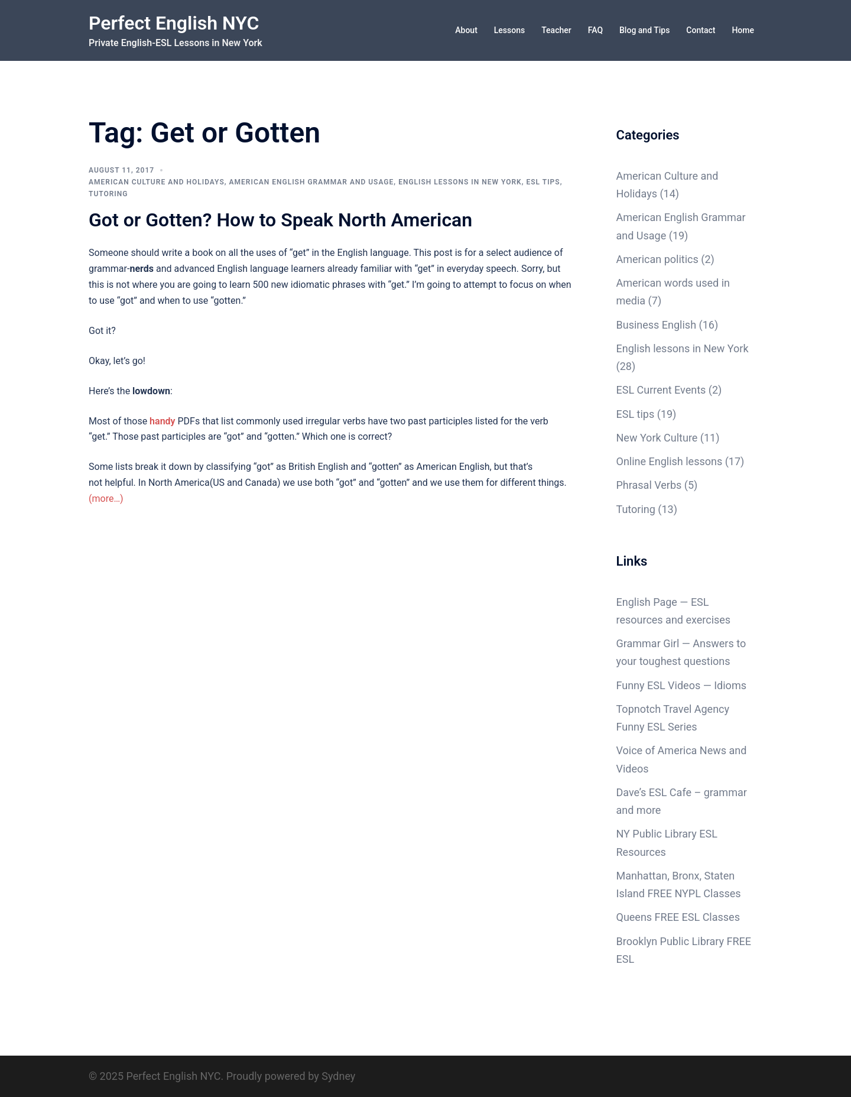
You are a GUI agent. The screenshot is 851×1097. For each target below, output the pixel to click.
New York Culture (657, 437)
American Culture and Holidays (157, 182)
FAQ (595, 30)
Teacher (556, 30)
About (466, 30)
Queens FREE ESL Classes (678, 917)
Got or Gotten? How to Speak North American (280, 220)
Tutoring (108, 194)
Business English (656, 325)
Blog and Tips (644, 30)
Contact (700, 30)
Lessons (509, 30)
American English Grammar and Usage (311, 182)
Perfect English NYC (174, 23)
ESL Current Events (661, 390)
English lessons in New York (460, 182)
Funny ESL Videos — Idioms (681, 685)
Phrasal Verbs (649, 485)
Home (743, 30)
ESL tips (543, 182)
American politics (657, 259)
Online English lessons (669, 461)
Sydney (338, 1076)
